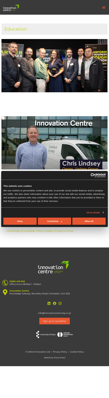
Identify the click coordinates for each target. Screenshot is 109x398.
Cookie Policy (77, 351)
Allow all (88, 221)
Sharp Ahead (59, 357)
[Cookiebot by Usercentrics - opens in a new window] (93, 175)
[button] (103, 7)
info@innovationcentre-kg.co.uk (54, 313)
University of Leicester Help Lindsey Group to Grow (40, 231)
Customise (54, 221)
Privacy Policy (60, 351)
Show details (93, 212)
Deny (20, 221)
